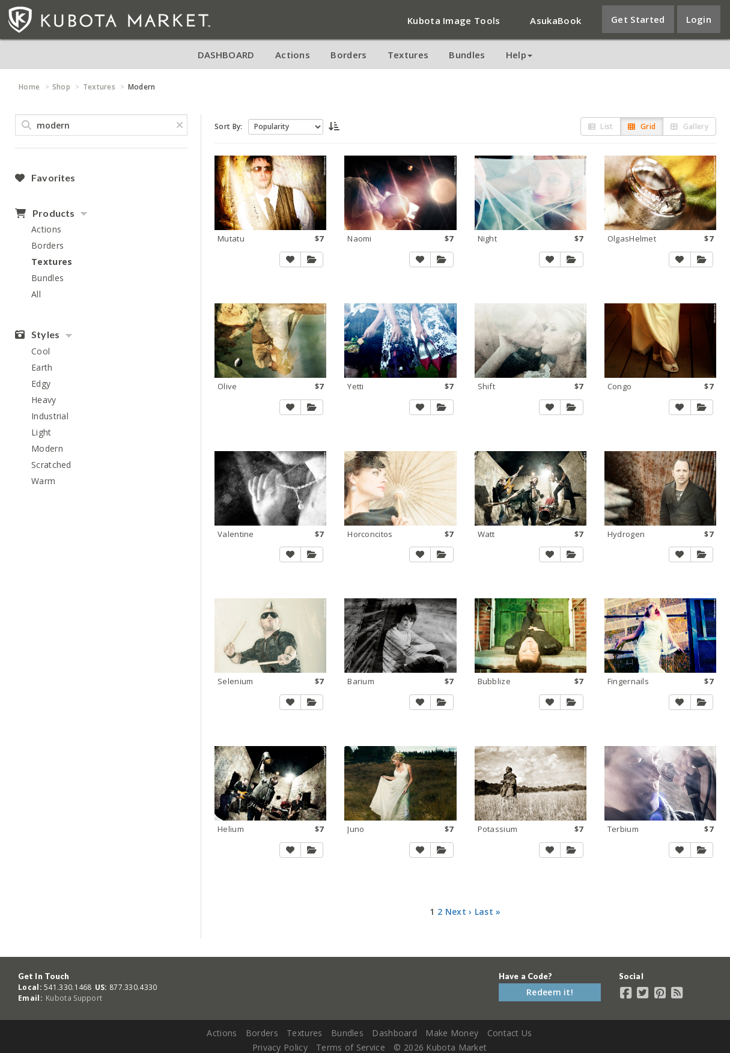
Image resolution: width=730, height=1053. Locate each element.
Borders (348, 55)
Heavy (43, 399)
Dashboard (394, 1033)
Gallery (689, 126)
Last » (488, 911)
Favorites (45, 177)
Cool (40, 351)
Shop (61, 87)
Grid (641, 126)
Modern (47, 448)
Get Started (638, 19)
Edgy (40, 383)
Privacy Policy (280, 1047)
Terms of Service (350, 1047)
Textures (408, 55)
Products (45, 213)
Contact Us (509, 1033)
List (600, 126)
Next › (458, 911)
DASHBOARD (226, 55)
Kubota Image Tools (453, 20)
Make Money (451, 1033)
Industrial (49, 416)
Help (519, 55)
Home (29, 87)
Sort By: (228, 126)
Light (41, 432)
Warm (43, 481)
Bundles (467, 55)
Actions (292, 55)
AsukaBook (555, 20)
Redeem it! (549, 992)
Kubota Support (74, 998)
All (36, 294)
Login (699, 19)
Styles (37, 334)
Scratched (51, 464)
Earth (42, 367)
